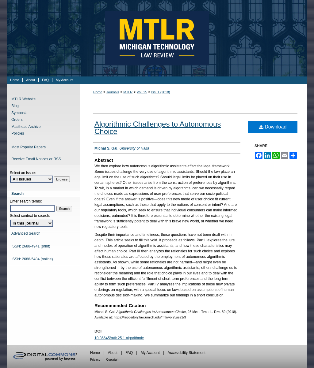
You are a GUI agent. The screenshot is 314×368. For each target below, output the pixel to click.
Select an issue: (23, 173)
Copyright (112, 359)
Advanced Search (25, 233)
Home (97, 92)
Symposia (19, 113)
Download (273, 126)
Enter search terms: (26, 201)
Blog (15, 106)
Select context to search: (30, 216)
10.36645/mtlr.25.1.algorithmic (119, 338)
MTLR (127, 92)
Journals (112, 92)
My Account (150, 353)
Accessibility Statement (186, 353)
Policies (17, 133)
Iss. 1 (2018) (160, 92)
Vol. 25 (142, 92)
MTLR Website (23, 99)
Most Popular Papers (28, 147)
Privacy (95, 359)
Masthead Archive (25, 127)
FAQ (129, 353)
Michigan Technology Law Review (157, 38)
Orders (17, 119)
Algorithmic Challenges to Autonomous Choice (157, 128)
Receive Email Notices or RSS (36, 159)
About (112, 353)
